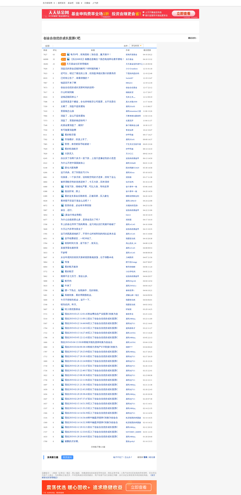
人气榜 (95, 3)
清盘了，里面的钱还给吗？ (74, 120)
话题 (78, 3)
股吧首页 (61, 3)
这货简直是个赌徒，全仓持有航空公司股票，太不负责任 (88, 101)
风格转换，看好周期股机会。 (79, 295)
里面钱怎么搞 (67, 111)
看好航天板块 (71, 267)
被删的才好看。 (72, 441)
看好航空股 (70, 134)
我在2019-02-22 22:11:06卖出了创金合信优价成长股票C (91, 380)
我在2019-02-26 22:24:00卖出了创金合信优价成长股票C (91, 361)
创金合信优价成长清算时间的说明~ (78, 87)
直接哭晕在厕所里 (69, 248)
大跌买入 (69, 153)
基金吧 (70, 3)
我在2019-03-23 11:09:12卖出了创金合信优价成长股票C (91, 318)
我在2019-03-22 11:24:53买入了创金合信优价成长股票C (91, 328)
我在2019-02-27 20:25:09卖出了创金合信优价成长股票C (91, 351)
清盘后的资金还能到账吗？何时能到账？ (80, 68)
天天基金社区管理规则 (78, 64)
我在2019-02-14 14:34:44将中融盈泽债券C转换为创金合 (91, 418)
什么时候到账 (67, 92)
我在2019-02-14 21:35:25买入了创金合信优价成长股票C (91, 408)
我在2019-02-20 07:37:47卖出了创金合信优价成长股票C (91, 399)
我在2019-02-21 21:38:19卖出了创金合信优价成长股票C (91, 385)
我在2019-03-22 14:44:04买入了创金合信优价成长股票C (91, 323)
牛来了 (68, 285)
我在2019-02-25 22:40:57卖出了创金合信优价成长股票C (91, 370)
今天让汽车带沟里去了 (72, 229)
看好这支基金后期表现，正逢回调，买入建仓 (87, 196)
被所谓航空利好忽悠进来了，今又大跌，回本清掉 (85, 182)
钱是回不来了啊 (68, 83)
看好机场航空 (71, 149)
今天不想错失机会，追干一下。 (76, 300)
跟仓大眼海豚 (71, 168)
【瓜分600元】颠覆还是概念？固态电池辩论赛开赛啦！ (97, 59)
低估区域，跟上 (72, 191)
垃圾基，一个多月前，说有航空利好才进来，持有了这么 (88, 177)
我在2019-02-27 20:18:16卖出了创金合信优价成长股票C (91, 356)
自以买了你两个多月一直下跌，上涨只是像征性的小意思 (88, 158)
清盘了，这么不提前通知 (73, 116)
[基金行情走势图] (73, 215)
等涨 (67, 262)
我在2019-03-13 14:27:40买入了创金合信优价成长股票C (91, 333)
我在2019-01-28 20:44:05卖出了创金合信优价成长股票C (91, 436)
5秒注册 (152, 457)
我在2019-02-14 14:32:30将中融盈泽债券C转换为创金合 (91, 422)
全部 (47, 46)
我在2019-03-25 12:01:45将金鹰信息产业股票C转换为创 (91, 314)
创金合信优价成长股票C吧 (61, 38)
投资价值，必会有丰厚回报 (78, 205)
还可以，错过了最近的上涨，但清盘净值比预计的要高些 (88, 73)
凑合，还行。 (67, 210)
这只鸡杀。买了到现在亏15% (75, 172)
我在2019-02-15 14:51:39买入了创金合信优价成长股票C (91, 403)
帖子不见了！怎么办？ (122, 457)
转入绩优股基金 (72, 309)
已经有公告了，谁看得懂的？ (75, 78)
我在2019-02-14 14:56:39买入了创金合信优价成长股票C (91, 413)
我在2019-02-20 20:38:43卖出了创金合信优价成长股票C (91, 394)
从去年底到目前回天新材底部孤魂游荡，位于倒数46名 (87, 257)
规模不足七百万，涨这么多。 (75, 276)
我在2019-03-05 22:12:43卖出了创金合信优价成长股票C (91, 337)
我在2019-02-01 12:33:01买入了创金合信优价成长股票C (91, 432)
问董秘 (87, 3)
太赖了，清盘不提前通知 (73, 106)
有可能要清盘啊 (68, 130)
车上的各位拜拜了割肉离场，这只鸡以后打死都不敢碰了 (88, 224)
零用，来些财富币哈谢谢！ (78, 144)
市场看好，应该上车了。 (77, 139)
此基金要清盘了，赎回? (72, 125)
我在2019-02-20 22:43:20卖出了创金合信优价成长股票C (91, 389)
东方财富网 (47, 3)
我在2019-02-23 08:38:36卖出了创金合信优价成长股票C (91, 375)
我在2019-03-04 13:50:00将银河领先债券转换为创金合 (86, 342)
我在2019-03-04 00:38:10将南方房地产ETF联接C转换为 (91, 347)
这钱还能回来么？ (69, 97)
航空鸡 (68, 281)
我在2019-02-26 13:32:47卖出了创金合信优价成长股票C (91, 366)
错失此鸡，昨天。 (69, 304)
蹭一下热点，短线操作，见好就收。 (82, 290)
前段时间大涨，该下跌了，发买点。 (82, 243)
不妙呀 (64, 252)
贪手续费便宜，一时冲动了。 (79, 238)
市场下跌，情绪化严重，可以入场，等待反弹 (87, 186)
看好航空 (69, 271)
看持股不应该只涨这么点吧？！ (76, 201)
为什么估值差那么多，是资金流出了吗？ (80, 219)
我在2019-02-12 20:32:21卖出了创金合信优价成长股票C (91, 427)
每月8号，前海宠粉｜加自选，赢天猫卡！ (90, 54)
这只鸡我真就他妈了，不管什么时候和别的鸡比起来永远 (88, 234)
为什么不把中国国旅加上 (73, 163)
